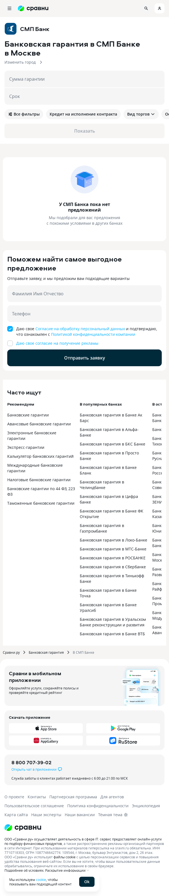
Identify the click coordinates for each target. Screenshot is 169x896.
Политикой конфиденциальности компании (93, 334)
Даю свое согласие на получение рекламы (57, 343)
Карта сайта (16, 814)
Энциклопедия (146, 805)
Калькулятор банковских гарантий (40, 456)
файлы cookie (65, 857)
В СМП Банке (83, 652)
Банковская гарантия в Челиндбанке (102, 484)
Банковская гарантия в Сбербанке (113, 566)
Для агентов (112, 796)
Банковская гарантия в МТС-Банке (113, 549)
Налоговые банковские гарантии (39, 479)
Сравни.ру (11, 652)
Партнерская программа (73, 796)
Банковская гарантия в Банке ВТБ (112, 633)
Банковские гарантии (28, 415)
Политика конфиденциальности (98, 805)
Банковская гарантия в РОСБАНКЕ (113, 557)
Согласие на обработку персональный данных (80, 328)
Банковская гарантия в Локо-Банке (113, 540)
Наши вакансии (80, 814)
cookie (41, 879)
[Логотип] (22, 827)
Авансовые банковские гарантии (39, 424)
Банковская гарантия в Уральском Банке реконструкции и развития (113, 622)
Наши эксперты (46, 814)
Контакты (37, 796)
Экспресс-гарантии (25, 447)
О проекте (14, 796)
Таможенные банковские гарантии (40, 503)
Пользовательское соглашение (34, 805)
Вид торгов (141, 114)
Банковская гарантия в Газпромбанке (102, 528)
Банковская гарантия (46, 652)
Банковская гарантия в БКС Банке (112, 444)
